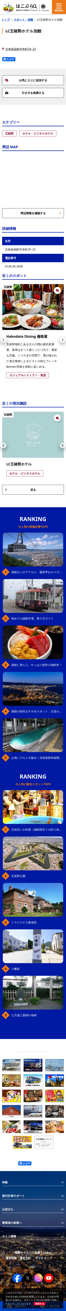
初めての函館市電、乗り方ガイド (32, 618)
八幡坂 (15, 969)
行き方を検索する (24, 92)
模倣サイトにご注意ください (33, 1252)
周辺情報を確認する (40, 213)
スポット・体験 (23, 20)
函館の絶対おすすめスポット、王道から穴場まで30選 (37, 711)
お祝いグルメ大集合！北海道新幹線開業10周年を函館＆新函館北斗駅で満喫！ (37, 758)
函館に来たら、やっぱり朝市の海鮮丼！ (36, 665)
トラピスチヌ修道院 (24, 922)
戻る (20, 489)
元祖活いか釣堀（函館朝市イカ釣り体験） (37, 829)
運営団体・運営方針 (18, 1258)
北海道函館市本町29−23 (20, 49)
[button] (3, 340)
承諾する (39, 1303)
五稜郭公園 (18, 876)
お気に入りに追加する (26, 80)
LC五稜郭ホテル (19, 464)
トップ (5, 20)
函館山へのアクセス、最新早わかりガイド (37, 572)
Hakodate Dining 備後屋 (26, 336)
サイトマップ (43, 1258)
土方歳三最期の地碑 (24, 1015)
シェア (9, 59)
